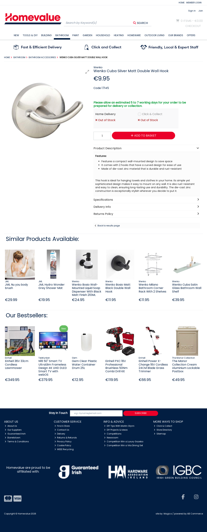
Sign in (192, 10)
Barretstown (12, 437)
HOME (182, 2)
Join (200, 10)
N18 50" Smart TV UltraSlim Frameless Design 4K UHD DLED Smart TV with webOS (52, 368)
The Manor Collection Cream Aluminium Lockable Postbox (186, 366)
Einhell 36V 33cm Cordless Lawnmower (16, 364)
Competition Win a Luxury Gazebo (123, 441)
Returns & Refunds (66, 437)
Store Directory (163, 429)
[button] (87, 72)
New (16, 35)
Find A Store (62, 425)
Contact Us (62, 429)
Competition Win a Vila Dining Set (123, 445)
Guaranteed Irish (15, 433)
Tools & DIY (30, 35)
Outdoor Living (154, 35)
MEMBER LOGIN (194, 2)
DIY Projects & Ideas (116, 429)
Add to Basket (143, 135)
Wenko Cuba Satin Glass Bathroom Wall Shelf (186, 288)
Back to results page (109, 225)
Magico (168, 513)
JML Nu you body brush (16, 286)
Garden (87, 35)
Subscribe (141, 413)
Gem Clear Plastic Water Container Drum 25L (84, 364)
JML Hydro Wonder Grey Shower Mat (51, 286)
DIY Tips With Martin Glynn (119, 425)
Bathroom (62, 35)
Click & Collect (152, 114)
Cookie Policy (63, 445)
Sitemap (160, 433)
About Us (11, 425)
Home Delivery (105, 114)
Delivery (60, 433)
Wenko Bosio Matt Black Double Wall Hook (118, 288)
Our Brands (175, 35)
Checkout (193, 26)
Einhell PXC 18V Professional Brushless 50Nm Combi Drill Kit (116, 366)
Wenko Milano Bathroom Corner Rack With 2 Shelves (152, 288)
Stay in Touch (58, 413)
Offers (191, 35)
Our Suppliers (13, 429)
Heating (119, 35)
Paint (75, 35)
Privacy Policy (63, 441)
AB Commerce (195, 513)
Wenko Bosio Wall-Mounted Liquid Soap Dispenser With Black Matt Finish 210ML (86, 290)
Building (46, 35)
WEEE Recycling (64, 449)
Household (103, 35)
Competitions (112, 433)
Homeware (134, 35)
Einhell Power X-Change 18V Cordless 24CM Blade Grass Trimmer (153, 366)
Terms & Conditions (17, 441)
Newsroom (111, 437)
